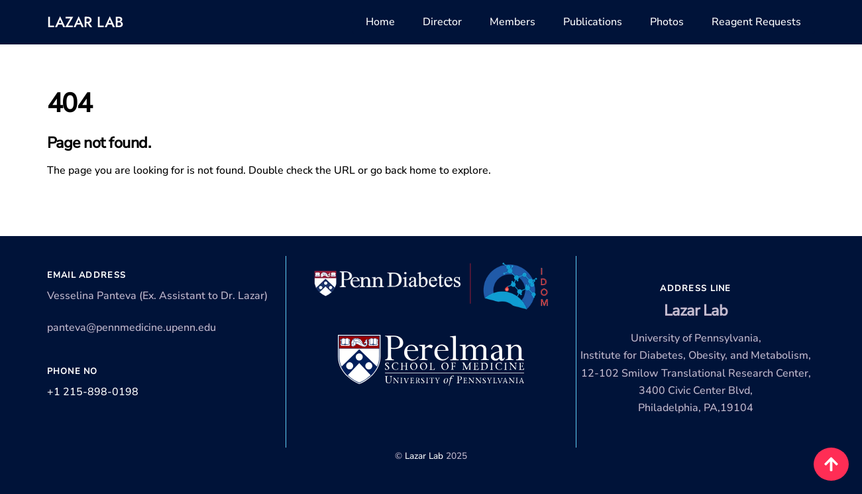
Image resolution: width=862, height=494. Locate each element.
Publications (592, 22)
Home (380, 22)
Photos (667, 22)
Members (512, 22)
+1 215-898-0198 (92, 392)
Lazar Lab (85, 21)
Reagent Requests (756, 22)
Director (442, 22)
